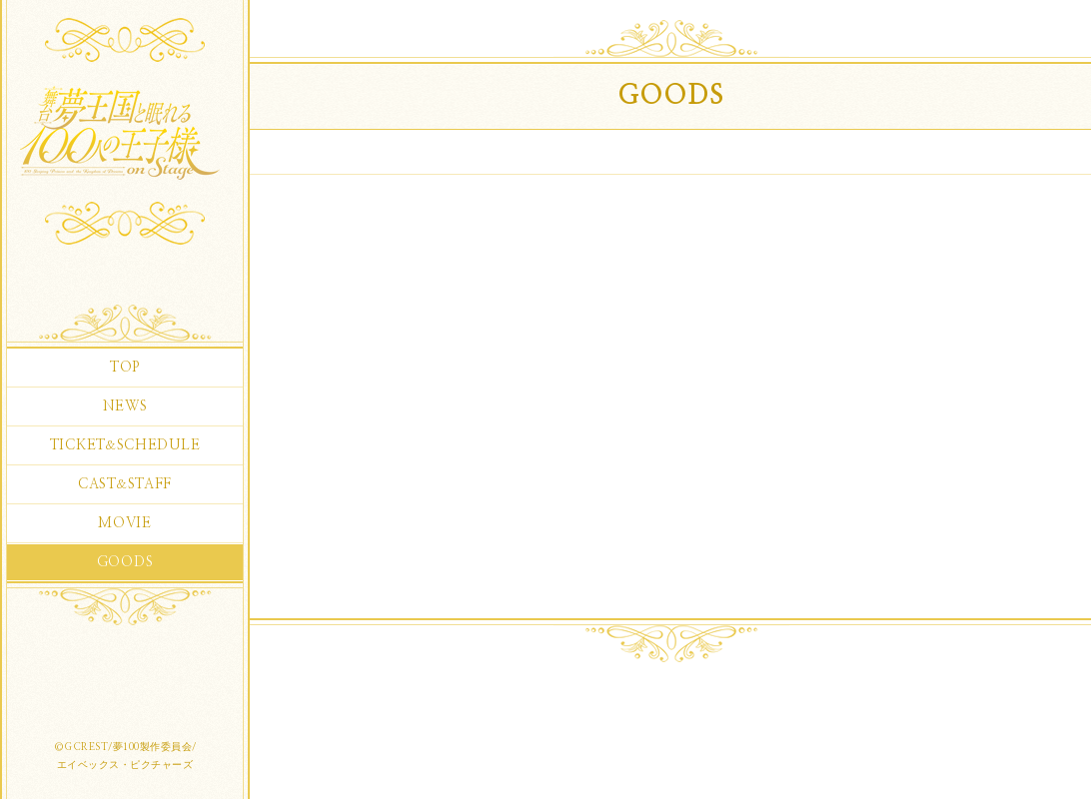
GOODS (125, 562)
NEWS (125, 406)
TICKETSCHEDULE (125, 445)
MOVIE (125, 523)
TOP (125, 368)
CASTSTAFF (125, 484)
